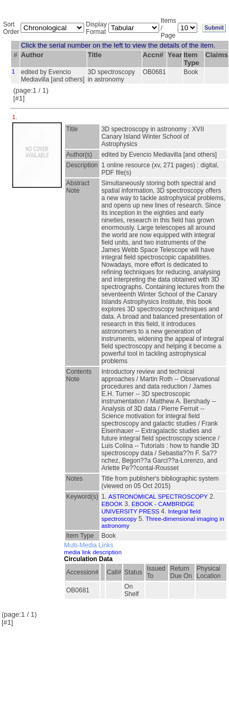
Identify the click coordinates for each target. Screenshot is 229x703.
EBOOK (112, 504)
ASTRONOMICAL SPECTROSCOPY (158, 496)
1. (15, 117)
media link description (93, 552)
